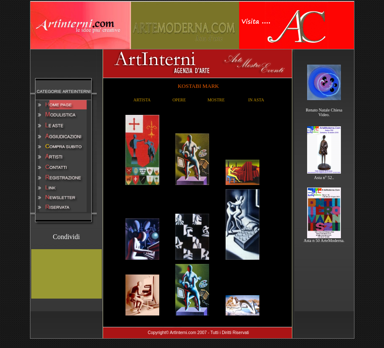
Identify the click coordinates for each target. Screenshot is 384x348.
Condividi (66, 236)
